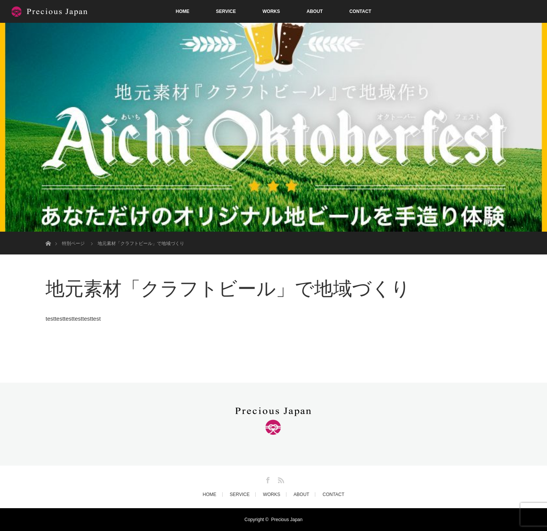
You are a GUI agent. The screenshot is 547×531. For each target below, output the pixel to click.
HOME (183, 11)
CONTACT (360, 11)
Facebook (267, 479)
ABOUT (315, 11)
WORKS (271, 11)
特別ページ (73, 243)
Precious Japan (287, 519)
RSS (280, 479)
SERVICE (226, 11)
